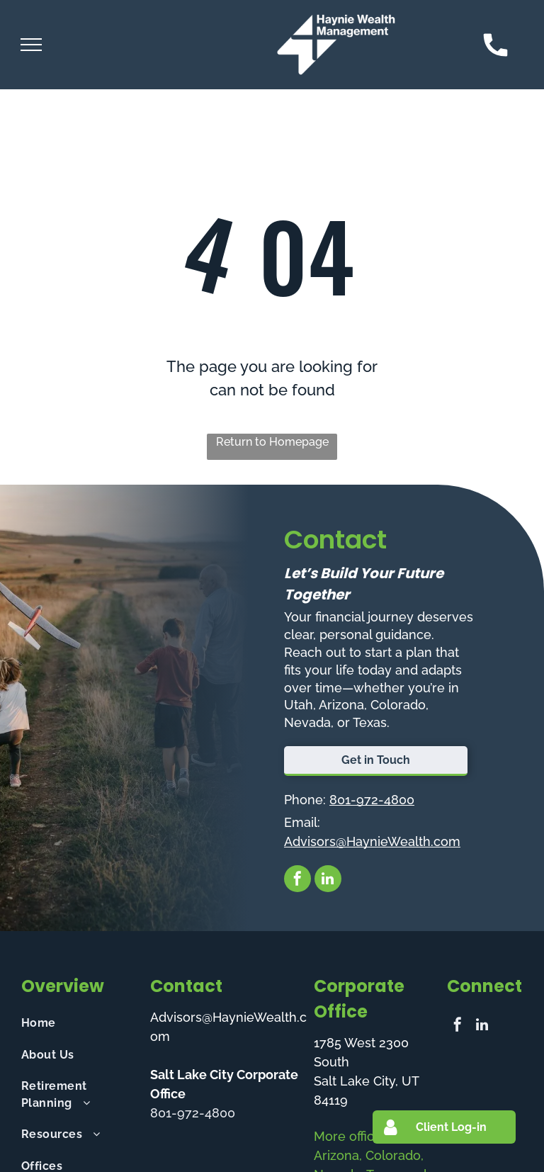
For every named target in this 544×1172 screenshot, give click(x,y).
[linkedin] (327, 880)
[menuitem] (80, 1023)
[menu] (31, 44)
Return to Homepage (272, 442)
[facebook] (297, 880)
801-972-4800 (371, 799)
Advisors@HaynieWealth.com (372, 841)
